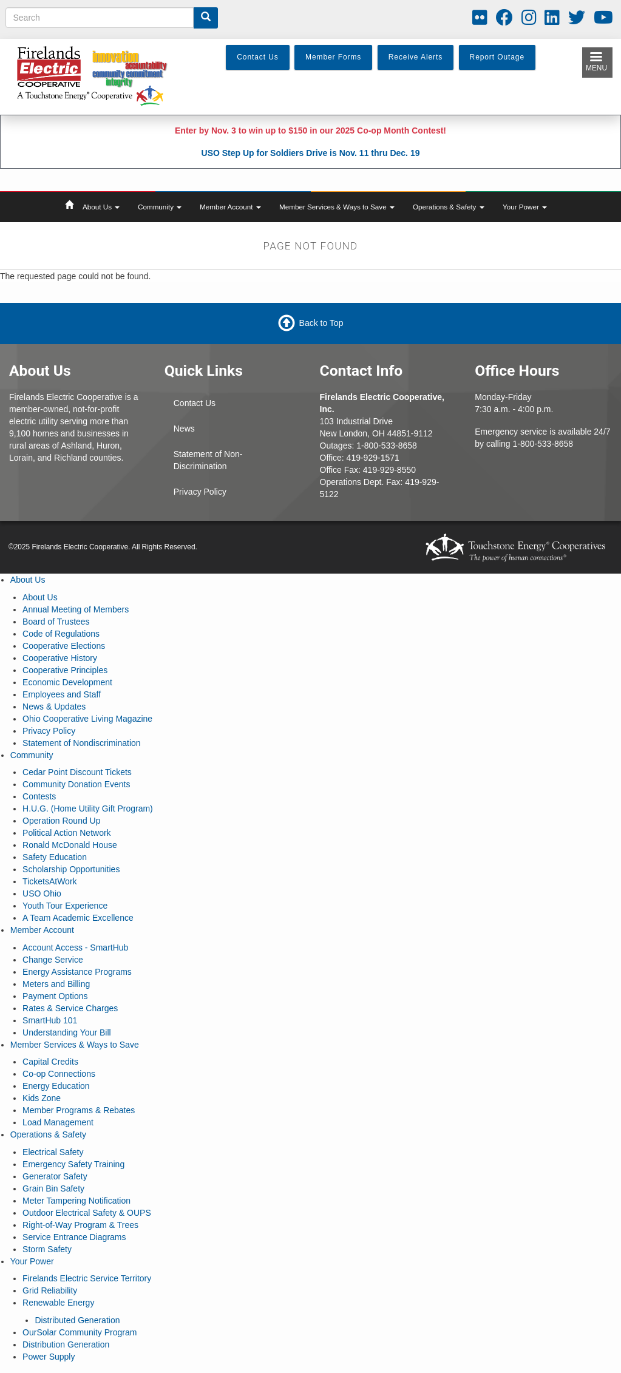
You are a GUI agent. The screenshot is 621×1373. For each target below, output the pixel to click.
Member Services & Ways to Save (337, 207)
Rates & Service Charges (70, 1008)
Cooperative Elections (63, 646)
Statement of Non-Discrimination (208, 460)
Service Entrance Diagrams (74, 1237)
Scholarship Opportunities (71, 869)
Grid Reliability (49, 1290)
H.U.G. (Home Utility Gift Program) (87, 808)
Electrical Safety (52, 1152)
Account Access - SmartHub (75, 947)
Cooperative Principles (64, 670)
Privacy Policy (200, 492)
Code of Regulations (61, 634)
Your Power (525, 207)
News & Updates (54, 706)
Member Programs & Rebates (78, 1110)
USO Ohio (41, 893)
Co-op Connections (58, 1074)
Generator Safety (54, 1176)
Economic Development (67, 682)
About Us (101, 207)
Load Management (57, 1122)
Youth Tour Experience (64, 905)
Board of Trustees (56, 621)
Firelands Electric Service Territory (86, 1278)
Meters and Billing (56, 984)
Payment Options (54, 996)
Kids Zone (41, 1098)
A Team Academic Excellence (78, 918)
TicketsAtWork (49, 881)
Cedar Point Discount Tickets (77, 772)
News (184, 428)
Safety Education (54, 857)
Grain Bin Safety (53, 1188)
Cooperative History (59, 658)
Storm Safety (47, 1249)
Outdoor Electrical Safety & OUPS (86, 1213)
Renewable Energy (58, 1302)
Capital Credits (50, 1061)
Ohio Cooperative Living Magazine (87, 719)
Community (160, 207)
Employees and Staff (61, 694)
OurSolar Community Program (79, 1332)
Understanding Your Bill (66, 1032)
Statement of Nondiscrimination (81, 743)
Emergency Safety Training (73, 1164)
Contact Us (194, 403)
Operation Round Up (61, 820)
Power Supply (48, 1356)
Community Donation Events (76, 784)
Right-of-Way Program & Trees (80, 1225)
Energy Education (56, 1086)
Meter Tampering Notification (76, 1200)
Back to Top (321, 323)
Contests (39, 796)
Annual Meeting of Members (75, 609)
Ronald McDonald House (69, 845)
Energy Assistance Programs (77, 972)
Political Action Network (66, 833)
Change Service (52, 959)
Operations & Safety (448, 207)
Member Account (230, 207)
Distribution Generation (65, 1344)
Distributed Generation (77, 1320)
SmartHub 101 (49, 1020)
